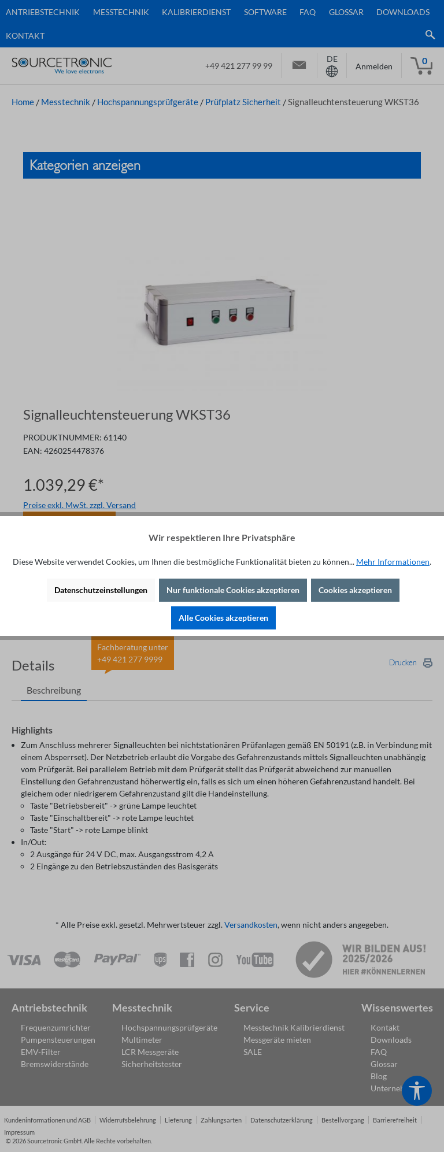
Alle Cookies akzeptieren (223, 618)
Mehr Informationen (393, 561)
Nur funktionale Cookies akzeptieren (232, 590)
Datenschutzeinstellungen (100, 590)
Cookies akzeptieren (355, 590)
